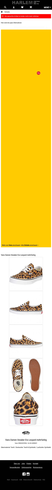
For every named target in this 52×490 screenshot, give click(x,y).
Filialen (28, 464)
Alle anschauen (29, 245)
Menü (47, 7)
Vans (16, 443)
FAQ (44, 480)
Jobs (23, 464)
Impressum (14, 480)
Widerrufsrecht (27, 480)
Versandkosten (15, 467)
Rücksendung (37, 467)
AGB (20, 480)
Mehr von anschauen (11, 245)
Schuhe (7, 12)
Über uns (17, 464)
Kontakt (35, 464)
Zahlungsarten (26, 467)
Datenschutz (37, 480)
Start (8, 480)
